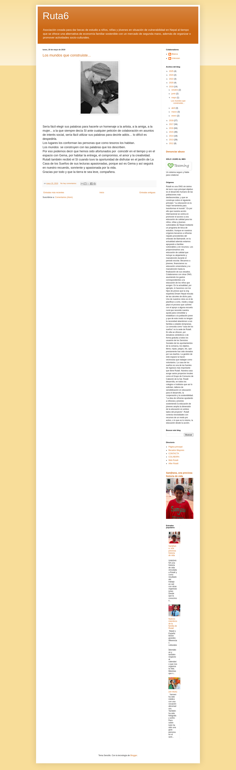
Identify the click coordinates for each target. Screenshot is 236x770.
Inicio (101, 192)
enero (174, 116)
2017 (171, 124)
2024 (171, 75)
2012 (171, 143)
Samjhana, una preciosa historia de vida (172, 551)
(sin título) (172, 692)
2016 (171, 128)
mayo (174, 97)
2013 (171, 140)
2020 (171, 83)
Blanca (175, 54)
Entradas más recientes (53, 192)
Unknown (176, 58)
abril (173, 108)
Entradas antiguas (147, 192)
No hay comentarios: (68, 183)
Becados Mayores (176, 450)
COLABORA (173, 457)
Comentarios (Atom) (64, 197)
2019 (171, 86)
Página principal (175, 447)
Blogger (133, 755)
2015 (171, 132)
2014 (171, 136)
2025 (171, 71)
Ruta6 (56, 15)
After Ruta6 (173, 463)
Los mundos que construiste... (67, 55)
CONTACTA (173, 453)
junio (173, 94)
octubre (174, 90)
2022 (171, 79)
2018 (171, 120)
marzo (174, 112)
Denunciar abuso (175, 151)
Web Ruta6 (173, 460)
